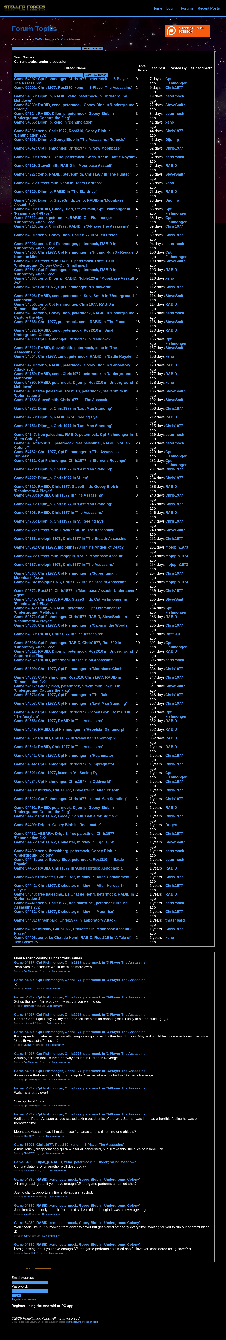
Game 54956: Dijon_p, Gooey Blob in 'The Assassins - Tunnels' (69, 140)
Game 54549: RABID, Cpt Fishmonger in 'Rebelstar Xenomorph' (70, 729)
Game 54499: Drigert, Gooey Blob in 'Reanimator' (57, 825)
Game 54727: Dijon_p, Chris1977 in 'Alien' (51, 478)
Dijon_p (172, 140)
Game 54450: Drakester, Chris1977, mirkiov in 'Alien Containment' (72, 877)
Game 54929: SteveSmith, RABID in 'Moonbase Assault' (63, 166)
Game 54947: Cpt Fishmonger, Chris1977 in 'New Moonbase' (67, 148)
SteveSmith (175, 105)
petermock (174, 96)
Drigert (171, 825)
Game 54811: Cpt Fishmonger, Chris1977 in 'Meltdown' (62, 339)
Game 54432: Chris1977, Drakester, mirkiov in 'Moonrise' (64, 912)
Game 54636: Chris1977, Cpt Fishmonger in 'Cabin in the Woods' (71, 625)
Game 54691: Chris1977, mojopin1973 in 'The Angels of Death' (69, 547)
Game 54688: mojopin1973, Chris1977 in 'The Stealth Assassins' (70, 539)
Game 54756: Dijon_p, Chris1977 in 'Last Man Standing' (63, 426)
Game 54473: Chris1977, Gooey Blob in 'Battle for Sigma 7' (66, 816)
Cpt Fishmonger (176, 81)
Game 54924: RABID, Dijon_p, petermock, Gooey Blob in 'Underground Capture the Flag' (64, 116)
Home (157, 8)
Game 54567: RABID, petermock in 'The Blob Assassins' (63, 660)
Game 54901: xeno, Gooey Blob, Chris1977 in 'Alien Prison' (66, 235)
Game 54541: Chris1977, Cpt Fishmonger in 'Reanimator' (64, 755)
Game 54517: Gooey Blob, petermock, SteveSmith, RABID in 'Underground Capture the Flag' (67, 688)
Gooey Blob (29, 1253)
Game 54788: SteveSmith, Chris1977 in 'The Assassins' (62, 400)
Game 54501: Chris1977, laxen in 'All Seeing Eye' (57, 773)
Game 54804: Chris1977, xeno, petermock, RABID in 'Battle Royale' (73, 356)
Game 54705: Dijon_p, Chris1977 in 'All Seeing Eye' (59, 521)
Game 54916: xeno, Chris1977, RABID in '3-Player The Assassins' (71, 226)
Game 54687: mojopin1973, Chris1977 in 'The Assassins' (64, 565)
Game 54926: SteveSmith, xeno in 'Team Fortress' (58, 183)
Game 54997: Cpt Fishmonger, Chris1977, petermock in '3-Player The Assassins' (80, 963)
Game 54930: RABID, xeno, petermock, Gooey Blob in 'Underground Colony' (77, 1179)
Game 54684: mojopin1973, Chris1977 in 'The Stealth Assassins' (70, 582)
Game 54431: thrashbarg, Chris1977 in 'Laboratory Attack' (65, 920)
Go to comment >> (61, 971)
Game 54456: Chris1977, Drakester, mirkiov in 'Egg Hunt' (64, 842)
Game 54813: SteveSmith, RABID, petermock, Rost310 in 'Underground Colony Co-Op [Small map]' (64, 263)
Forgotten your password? (25, 1299)
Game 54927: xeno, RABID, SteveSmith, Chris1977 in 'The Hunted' (72, 174)
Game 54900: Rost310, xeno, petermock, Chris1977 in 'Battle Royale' (74, 157)
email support (91, 1322)
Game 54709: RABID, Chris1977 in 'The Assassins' (58, 495)
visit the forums (73, 1322)
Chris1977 (174, 88)
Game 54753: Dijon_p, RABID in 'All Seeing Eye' (56, 417)
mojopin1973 (176, 547)
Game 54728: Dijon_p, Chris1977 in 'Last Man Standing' (63, 469)
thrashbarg (175, 920)
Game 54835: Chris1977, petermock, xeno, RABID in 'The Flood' (70, 322)
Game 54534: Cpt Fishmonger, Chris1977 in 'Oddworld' (62, 781)
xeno (169, 122)
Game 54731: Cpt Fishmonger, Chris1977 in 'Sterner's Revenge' (70, 461)
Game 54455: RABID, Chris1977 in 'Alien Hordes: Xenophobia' (69, 868)
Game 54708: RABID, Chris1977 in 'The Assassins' (58, 513)
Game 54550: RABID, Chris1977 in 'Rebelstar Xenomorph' (65, 738)
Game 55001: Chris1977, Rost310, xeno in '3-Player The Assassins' (73, 88)
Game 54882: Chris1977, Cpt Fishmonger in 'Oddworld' (62, 287)
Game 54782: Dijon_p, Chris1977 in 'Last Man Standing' (63, 408)
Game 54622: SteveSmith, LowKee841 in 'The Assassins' (64, 530)
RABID (171, 166)
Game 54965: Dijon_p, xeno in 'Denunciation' (53, 122)
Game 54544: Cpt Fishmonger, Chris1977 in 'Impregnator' (64, 764)
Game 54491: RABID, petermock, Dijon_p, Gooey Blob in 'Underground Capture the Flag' (64, 809)
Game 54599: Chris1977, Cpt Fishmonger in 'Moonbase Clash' (68, 669)
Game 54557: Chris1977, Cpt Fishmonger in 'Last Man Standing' (70, 703)
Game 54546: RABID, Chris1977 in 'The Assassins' (58, 747)
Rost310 (172, 634)
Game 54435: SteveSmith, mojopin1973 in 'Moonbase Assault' (68, 556)
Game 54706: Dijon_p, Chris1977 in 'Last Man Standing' (63, 504)
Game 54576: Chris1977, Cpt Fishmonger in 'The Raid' (62, 695)
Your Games (70, 39)
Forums (187, 8)
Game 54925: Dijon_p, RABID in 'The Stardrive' (55, 192)
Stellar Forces (44, 39)
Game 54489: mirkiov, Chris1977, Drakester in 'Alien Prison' (66, 790)
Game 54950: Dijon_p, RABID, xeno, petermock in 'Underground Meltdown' (75, 1162)
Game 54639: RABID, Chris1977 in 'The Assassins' (58, 634)
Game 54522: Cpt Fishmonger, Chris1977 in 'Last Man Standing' (70, 799)
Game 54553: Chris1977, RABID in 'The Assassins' (58, 721)
